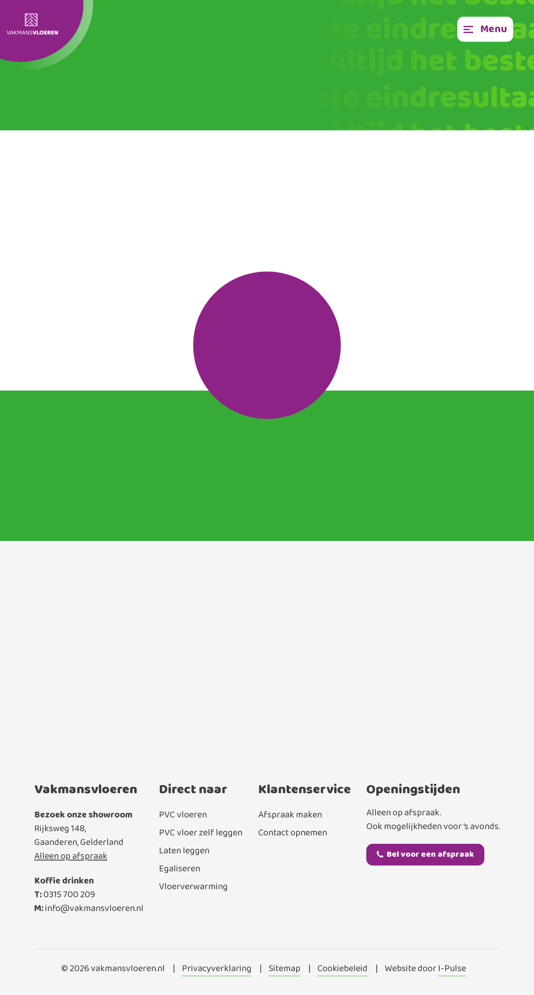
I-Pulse (452, 969)
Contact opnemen (292, 833)
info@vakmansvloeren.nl (94, 909)
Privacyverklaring (217, 969)
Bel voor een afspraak (425, 854)
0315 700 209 (69, 895)
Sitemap (284, 969)
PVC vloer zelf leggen (200, 833)
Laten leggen (184, 851)
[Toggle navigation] (485, 29)
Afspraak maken (290, 815)
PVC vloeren (183, 815)
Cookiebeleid (342, 969)
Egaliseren (179, 869)
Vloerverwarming (193, 887)
